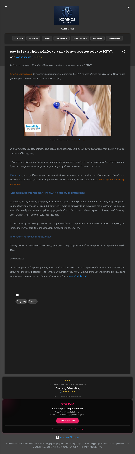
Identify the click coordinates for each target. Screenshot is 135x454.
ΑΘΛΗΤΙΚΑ (97, 38)
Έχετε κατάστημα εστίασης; (67, 429)
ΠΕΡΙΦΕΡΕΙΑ (61, 38)
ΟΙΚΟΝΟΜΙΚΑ (114, 38)
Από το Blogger (67, 437)
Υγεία (32, 301)
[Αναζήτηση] (128, 7)
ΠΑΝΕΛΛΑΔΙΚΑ (80, 38)
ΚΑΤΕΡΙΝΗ (33, 38)
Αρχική (21, 301)
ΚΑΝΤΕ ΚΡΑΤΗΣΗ (68, 421)
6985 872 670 (67, 391)
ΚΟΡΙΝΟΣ (18, 38)
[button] (123, 52)
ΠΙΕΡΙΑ (47, 38)
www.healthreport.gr (79, 140)
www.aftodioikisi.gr (77, 276)
